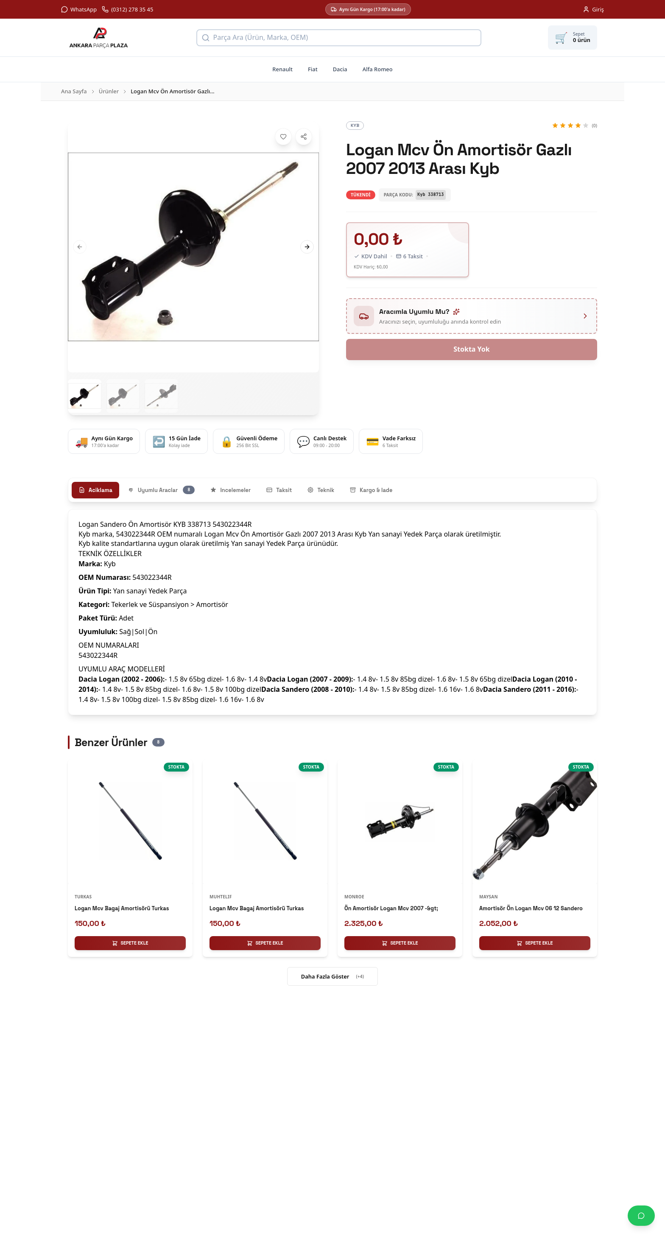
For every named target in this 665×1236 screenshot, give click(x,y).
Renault (282, 69)
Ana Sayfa (74, 91)
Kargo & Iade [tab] (370, 490)
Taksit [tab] (279, 490)
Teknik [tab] (320, 490)
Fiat (313, 69)
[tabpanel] (332, 612)
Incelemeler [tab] (230, 490)
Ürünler (109, 91)
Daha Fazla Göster (332, 977)
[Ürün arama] (338, 37)
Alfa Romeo (378, 69)
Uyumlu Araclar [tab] (161, 490)
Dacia (340, 69)
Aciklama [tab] (95, 490)
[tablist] (332, 490)
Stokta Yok (471, 349)
